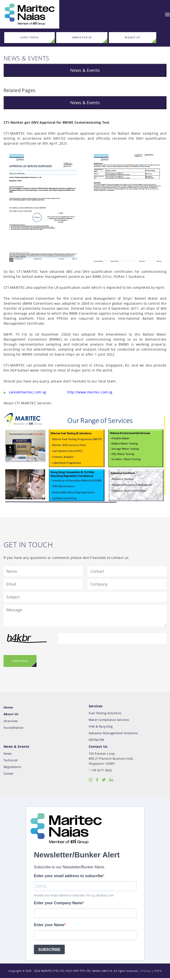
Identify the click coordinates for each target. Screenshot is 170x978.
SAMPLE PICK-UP (82, 37)
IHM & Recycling (101, 726)
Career (9, 774)
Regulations (12, 767)
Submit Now (20, 661)
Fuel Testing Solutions (105, 713)
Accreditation (13, 728)
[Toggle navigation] (167, 14)
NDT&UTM (96, 740)
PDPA (157, 971)
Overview (11, 721)
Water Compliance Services (109, 720)
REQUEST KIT (133, 37)
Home (8, 707)
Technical (11, 760)
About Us (11, 714)
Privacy (146, 971)
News (8, 754)
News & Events (85, 70)
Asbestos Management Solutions (113, 733)
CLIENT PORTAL (29, 37)
